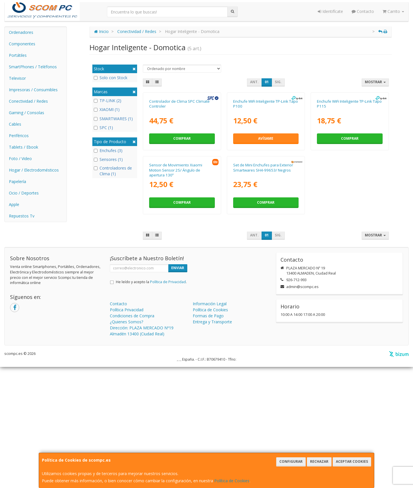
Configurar (291, 461)
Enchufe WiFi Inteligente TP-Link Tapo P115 (349, 164)
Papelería (17, 181)
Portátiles (18, 55)
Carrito (393, 11)
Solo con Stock (110, 77)
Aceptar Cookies (352, 461)
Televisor (17, 78)
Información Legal (210, 424)
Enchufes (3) (108, 150)
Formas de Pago (208, 437)
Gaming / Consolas (26, 112)
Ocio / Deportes (24, 193)
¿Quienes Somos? (126, 443)
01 (267, 81)
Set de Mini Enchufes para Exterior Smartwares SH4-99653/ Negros (263, 289)
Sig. (278, 81)
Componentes (22, 43)
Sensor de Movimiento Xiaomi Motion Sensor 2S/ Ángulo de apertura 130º (175, 291)
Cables (15, 124)
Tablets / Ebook (23, 147)
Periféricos (19, 135)
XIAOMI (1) (107, 109)
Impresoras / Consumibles (33, 89)
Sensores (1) (108, 159)
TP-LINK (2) (107, 100)
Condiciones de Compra (132, 437)
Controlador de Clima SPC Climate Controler (179, 164)
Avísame (265, 199)
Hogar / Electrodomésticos (34, 170)
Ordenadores (21, 32)
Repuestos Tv (21, 216)
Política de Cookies (232, 480)
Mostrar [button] (375, 81)
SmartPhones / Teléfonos (33, 66)
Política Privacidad (126, 430)
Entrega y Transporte (212, 443)
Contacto (363, 11)
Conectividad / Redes (28, 101)
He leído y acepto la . (151, 402)
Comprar (182, 199)
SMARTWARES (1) (113, 118)
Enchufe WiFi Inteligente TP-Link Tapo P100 (265, 164)
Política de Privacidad (168, 402)
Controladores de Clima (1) (113, 170)
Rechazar (319, 461)
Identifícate (330, 11)
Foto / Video (20, 158)
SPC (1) (103, 127)
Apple (14, 204)
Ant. (254, 81)
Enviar (177, 388)
